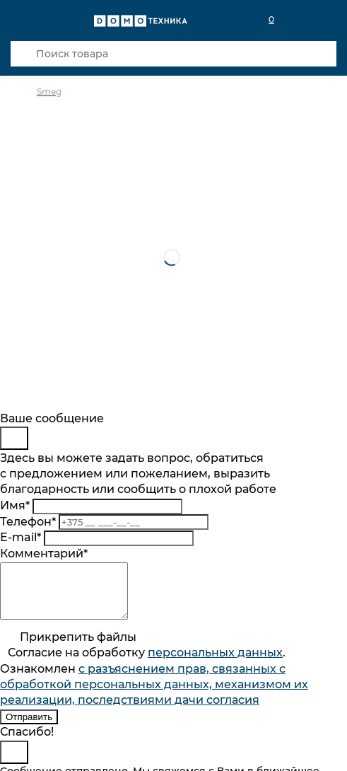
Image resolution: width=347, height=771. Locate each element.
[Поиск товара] (173, 53)
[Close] (14, 438)
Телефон (28, 521)
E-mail (20, 537)
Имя (15, 505)
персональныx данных (215, 663)
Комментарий (44, 553)
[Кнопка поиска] (23, 53)
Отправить (29, 727)
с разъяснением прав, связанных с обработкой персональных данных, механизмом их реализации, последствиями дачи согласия (154, 695)
